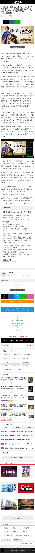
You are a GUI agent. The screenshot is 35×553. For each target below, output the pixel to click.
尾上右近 (15, 358)
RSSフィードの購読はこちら (21, 301)
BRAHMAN (6, 539)
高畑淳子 (26, 528)
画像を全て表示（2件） (17, 47)
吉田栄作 (5, 531)
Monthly (29, 427)
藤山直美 (5, 528)
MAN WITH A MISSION (22, 535)
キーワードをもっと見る (27, 543)
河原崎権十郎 (6, 369)
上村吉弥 (24, 358)
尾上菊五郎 (6, 354)
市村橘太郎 (15, 362)
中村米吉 (5, 362)
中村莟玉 (5, 366)
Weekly (17, 427)
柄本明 (13, 531)
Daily (5, 427)
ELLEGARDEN (17, 539)
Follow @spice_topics (17, 316)
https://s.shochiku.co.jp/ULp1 (22, 230)
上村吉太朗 (17, 369)
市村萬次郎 (25, 362)
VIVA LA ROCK (7, 535)
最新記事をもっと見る (21, 457)
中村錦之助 (26, 354)
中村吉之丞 (15, 366)
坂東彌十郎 (16, 354)
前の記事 (5, 345)
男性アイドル (15, 528)
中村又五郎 (6, 358)
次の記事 (29, 345)
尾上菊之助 (25, 366)
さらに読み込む (22, 518)
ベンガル (22, 531)
